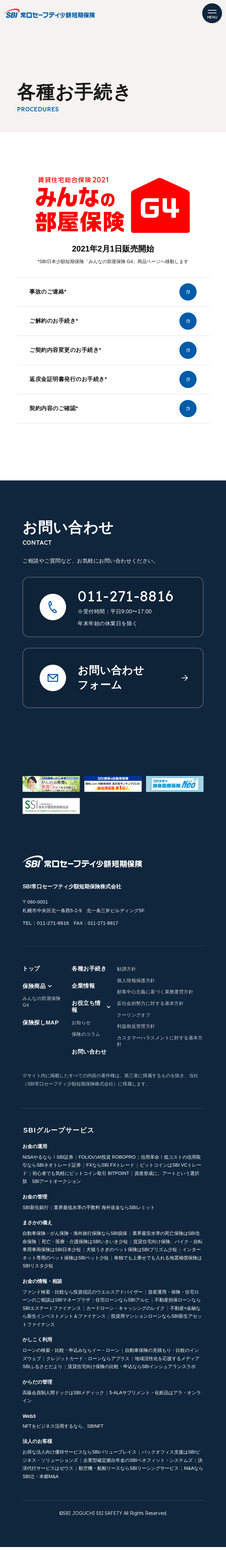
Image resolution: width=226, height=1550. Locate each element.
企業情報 (83, 989)
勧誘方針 (126, 971)
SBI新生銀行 (35, 1210)
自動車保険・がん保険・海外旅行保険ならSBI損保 (74, 1236)
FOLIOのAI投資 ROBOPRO (107, 1160)
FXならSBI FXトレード (110, 1168)
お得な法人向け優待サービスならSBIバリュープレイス (79, 1455)
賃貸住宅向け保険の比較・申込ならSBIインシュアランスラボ (132, 1369)
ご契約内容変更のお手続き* (112, 352)
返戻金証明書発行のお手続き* (112, 382)
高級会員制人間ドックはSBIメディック (63, 1395)
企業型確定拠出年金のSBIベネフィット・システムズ (138, 1463)
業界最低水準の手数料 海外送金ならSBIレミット (104, 1210)
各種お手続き (89, 971)
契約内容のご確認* (112, 411)
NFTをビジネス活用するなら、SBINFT (62, 1429)
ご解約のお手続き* (112, 322)
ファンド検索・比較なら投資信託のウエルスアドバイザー (82, 1295)
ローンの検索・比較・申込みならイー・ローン (71, 1353)
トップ (31, 971)
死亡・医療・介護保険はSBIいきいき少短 (85, 1244)
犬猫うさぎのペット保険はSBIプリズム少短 (131, 1252)
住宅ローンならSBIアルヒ (122, 1302)
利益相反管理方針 (136, 1029)
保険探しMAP (40, 1025)
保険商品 (37, 989)
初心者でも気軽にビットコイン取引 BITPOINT (80, 1176)
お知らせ (81, 1025)
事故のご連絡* (112, 292)
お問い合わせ (89, 1055)
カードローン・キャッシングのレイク (125, 1311)
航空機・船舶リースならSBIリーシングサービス (129, 1471)
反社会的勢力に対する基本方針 (150, 1006)
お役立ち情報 (91, 1009)
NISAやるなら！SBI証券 (47, 1160)
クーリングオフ (133, 1017)
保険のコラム (86, 1037)
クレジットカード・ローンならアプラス (88, 1361)
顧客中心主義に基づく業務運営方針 (155, 994)
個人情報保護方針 (136, 983)
